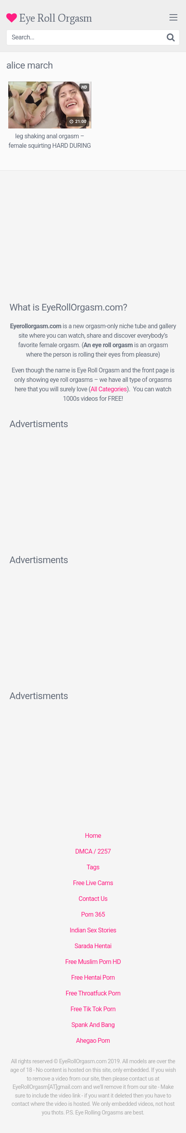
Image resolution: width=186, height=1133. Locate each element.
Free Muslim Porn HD (93, 962)
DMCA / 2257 (92, 851)
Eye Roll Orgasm (49, 18)
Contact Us (93, 898)
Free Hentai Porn (93, 977)
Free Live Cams (93, 883)
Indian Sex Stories (93, 930)
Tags (93, 867)
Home (93, 835)
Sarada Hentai (93, 946)
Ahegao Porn (93, 1040)
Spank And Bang (93, 1025)
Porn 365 (93, 914)
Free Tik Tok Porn (93, 1009)
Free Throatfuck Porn (93, 993)
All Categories (108, 389)
